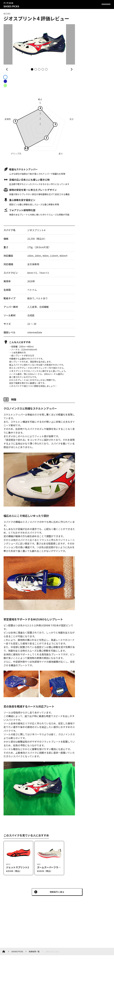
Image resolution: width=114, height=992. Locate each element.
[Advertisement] (33, 920)
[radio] (5, 77)
